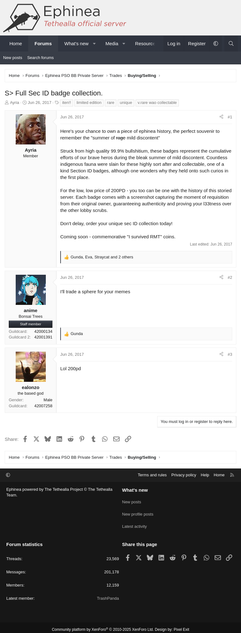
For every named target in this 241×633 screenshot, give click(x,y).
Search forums (40, 57)
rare (110, 102)
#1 (230, 117)
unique (126, 102)
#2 (230, 277)
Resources (146, 43)
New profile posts (137, 512)
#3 (230, 354)
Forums (43, 43)
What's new (76, 43)
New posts (12, 57)
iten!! (66, 102)
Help (205, 475)
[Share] (221, 117)
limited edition (89, 102)
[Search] (231, 43)
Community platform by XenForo (103, 625)
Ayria (14, 102)
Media (111, 43)
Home (15, 43)
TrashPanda (108, 594)
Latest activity (134, 523)
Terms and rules (152, 475)
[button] (94, 43)
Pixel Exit (181, 625)
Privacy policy (183, 475)
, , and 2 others (102, 257)
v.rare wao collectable (157, 102)
